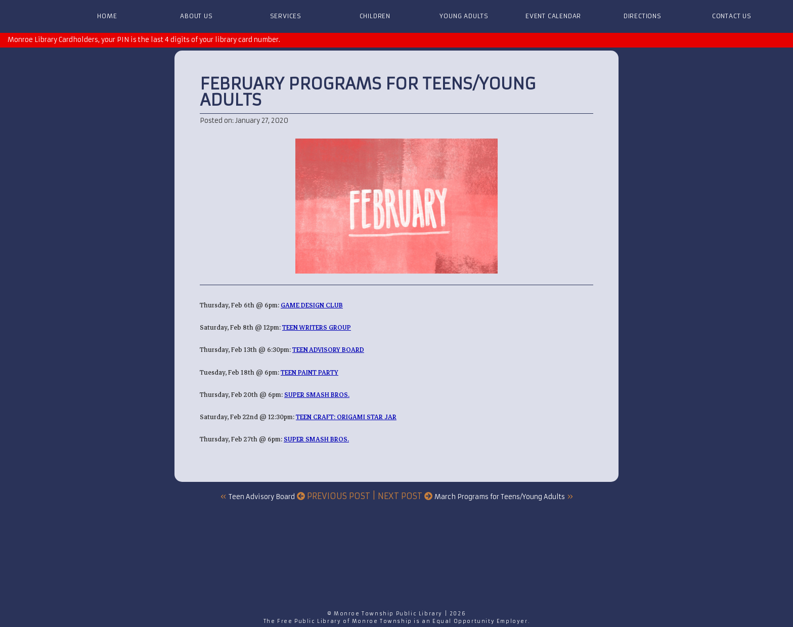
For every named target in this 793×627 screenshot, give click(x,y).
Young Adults (464, 16)
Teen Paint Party (309, 372)
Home (107, 16)
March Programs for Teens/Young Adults (499, 496)
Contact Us (732, 16)
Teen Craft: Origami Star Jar (346, 417)
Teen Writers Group (316, 327)
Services (285, 16)
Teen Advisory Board (328, 349)
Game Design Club (312, 305)
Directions (643, 16)
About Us (196, 16)
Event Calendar (553, 16)
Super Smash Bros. (316, 394)
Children (375, 16)
